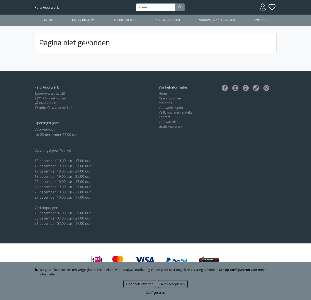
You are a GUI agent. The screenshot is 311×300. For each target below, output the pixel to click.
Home (48, 20)
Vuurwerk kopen (171, 108)
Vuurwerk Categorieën (217, 20)
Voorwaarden (169, 122)
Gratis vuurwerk (170, 126)
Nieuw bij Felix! (83, 20)
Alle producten (167, 20)
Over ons (165, 103)
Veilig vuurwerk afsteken (177, 112)
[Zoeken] (155, 7)
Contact (260, 20)
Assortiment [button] (124, 20)
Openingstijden (170, 98)
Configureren (155, 292)
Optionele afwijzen (139, 284)
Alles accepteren (173, 284)
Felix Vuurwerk (47, 7)
